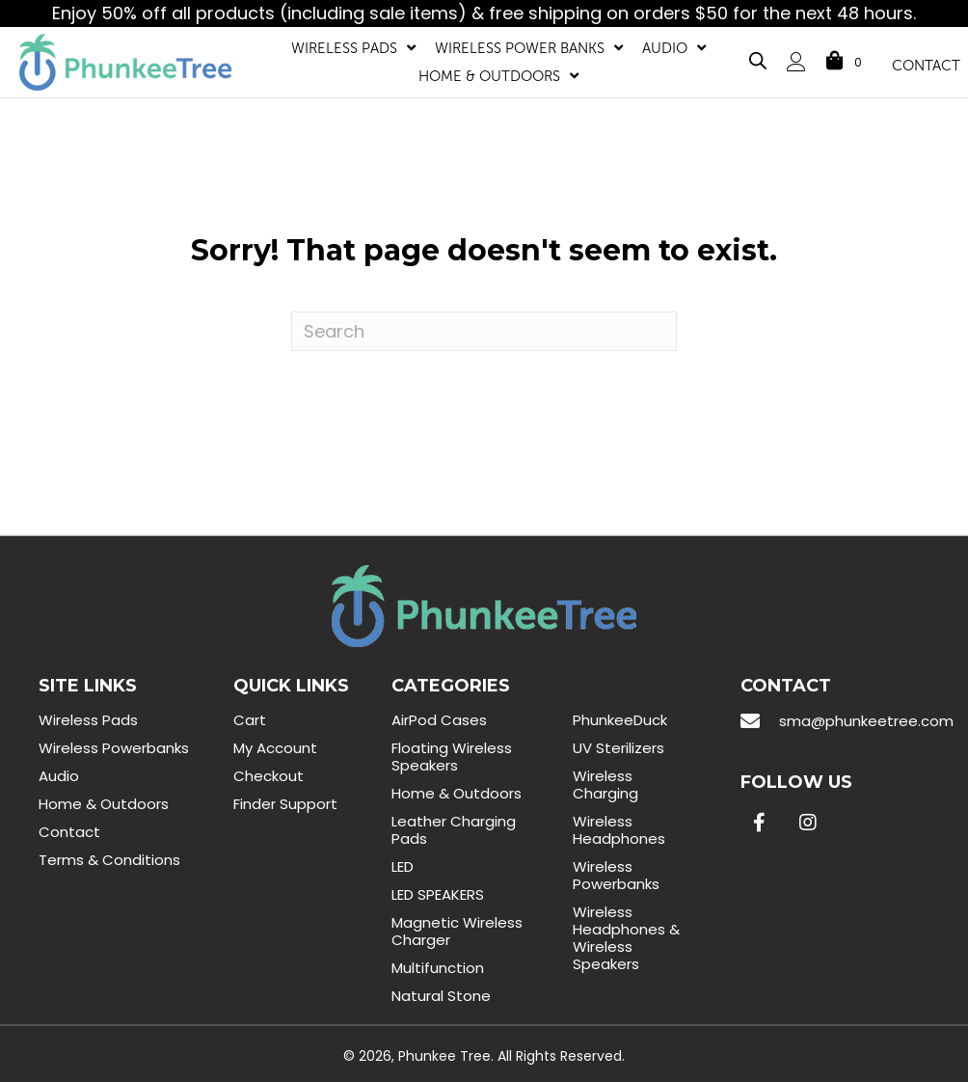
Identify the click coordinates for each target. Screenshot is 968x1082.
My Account (275, 748)
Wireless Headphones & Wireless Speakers (626, 938)
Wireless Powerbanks (114, 748)
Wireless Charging (605, 784)
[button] (759, 822)
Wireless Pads (88, 720)
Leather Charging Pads (453, 830)
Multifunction (437, 968)
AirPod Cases (439, 720)
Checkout (268, 776)
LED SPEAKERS (437, 894)
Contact (69, 832)
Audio (59, 776)
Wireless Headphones (619, 830)
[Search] (484, 331)
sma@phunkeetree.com (866, 721)
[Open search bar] (757, 58)
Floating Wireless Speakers (451, 756)
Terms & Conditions (109, 860)
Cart (249, 720)
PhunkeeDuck (620, 720)
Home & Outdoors (104, 804)
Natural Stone (441, 996)
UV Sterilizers (618, 748)
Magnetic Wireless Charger (457, 931)
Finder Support (285, 804)
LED (402, 866)
